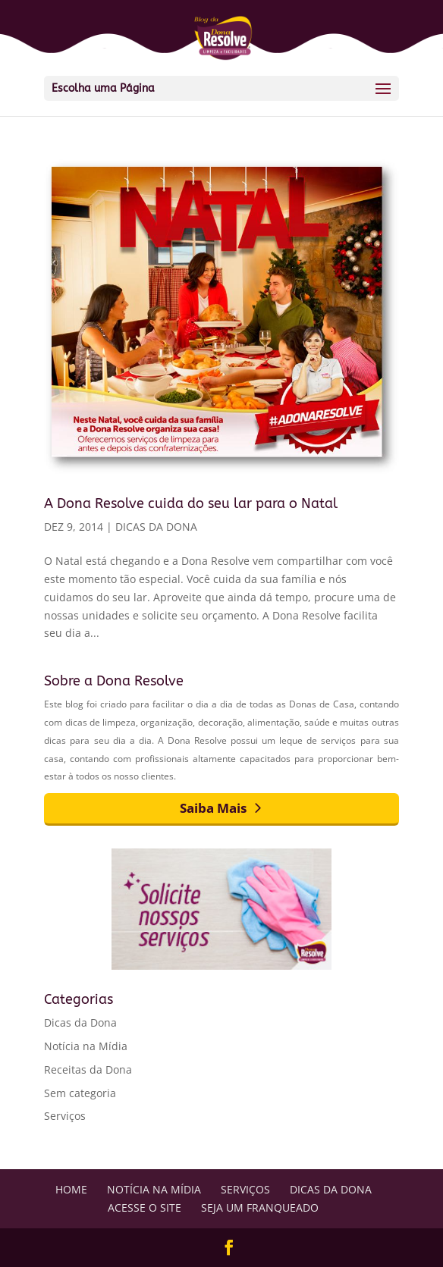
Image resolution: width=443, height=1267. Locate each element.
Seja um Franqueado (260, 1207)
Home (71, 1189)
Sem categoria (80, 1093)
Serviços (65, 1116)
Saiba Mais (213, 808)
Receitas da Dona (88, 1069)
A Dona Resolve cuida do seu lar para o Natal (191, 503)
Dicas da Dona (156, 526)
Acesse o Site (144, 1207)
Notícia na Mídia (85, 1046)
